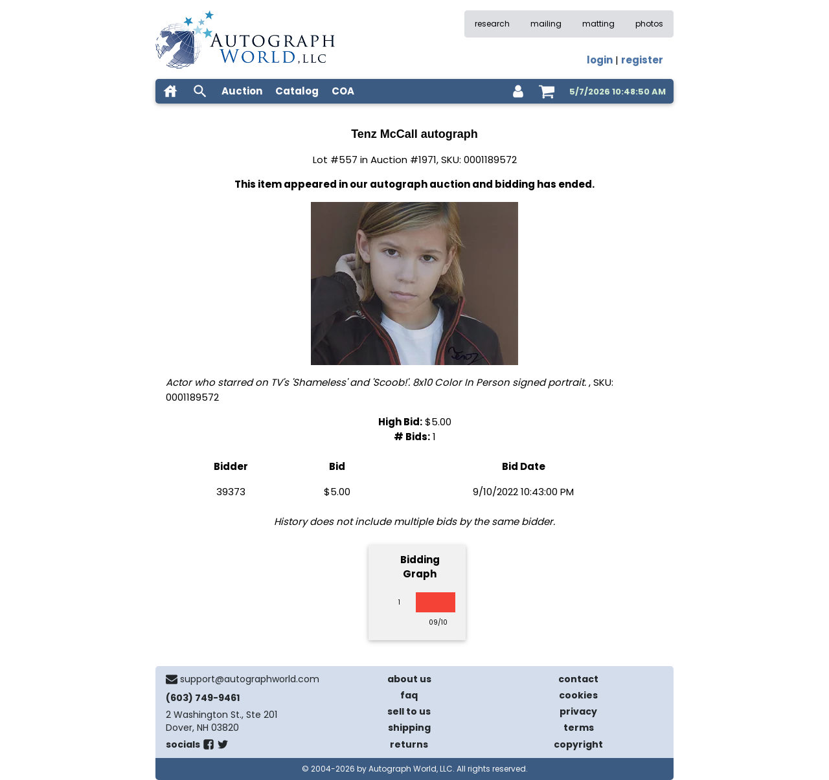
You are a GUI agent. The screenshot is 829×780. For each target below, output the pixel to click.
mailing (546, 23)
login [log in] (600, 60)
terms (578, 727)
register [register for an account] (642, 60)
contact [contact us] (578, 679)
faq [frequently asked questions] (409, 695)
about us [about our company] (409, 679)
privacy (578, 711)
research (492, 23)
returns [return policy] (409, 744)
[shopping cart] (546, 91)
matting (598, 23)
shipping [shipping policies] (409, 727)
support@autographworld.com (249, 679)
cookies (578, 695)
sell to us (409, 711)
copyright (578, 744)
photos (649, 23)
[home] (170, 91)
